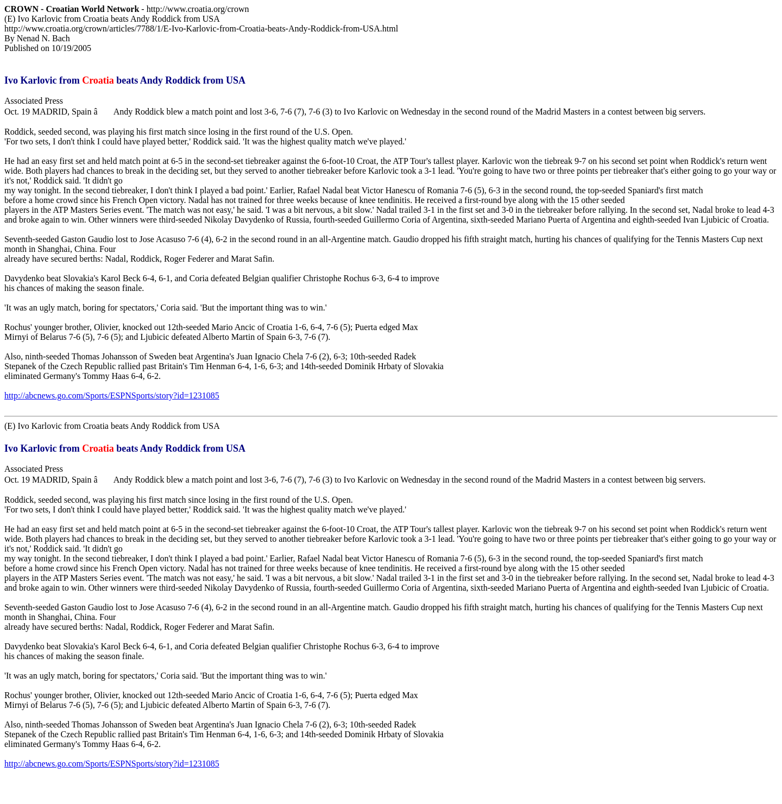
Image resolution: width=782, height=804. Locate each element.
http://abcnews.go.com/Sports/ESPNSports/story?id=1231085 (111, 395)
